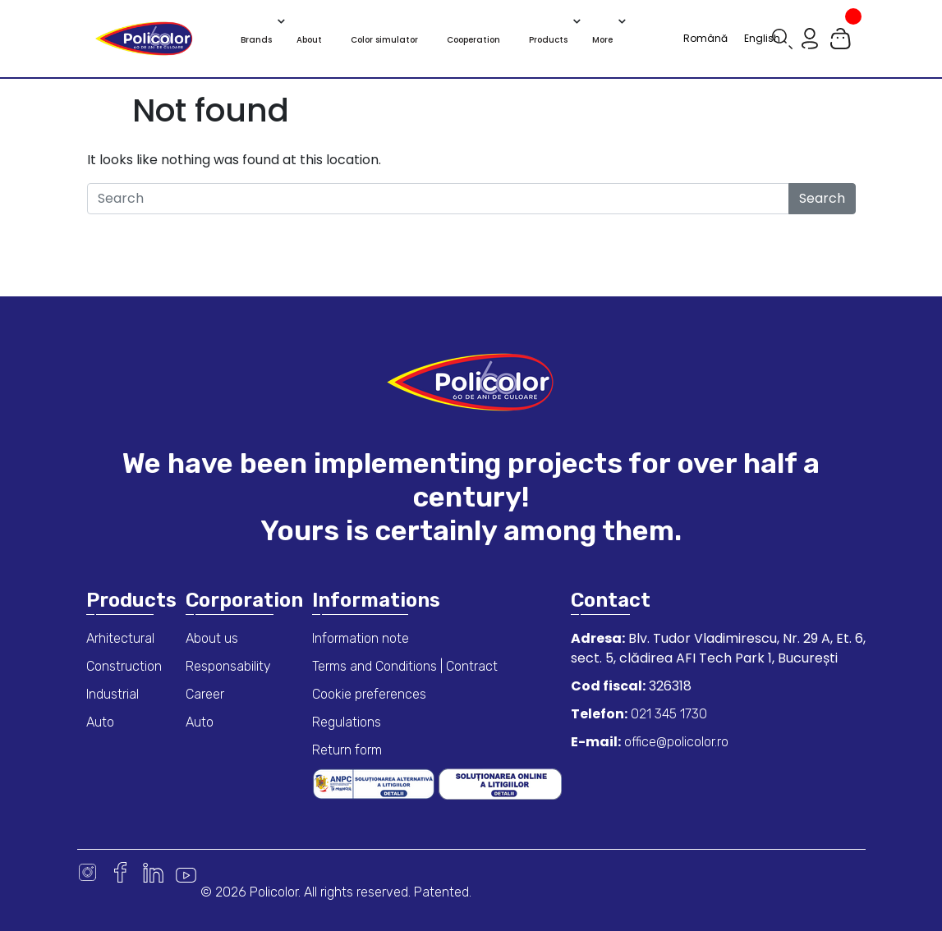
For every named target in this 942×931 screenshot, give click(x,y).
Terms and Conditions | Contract (405, 666)
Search (822, 198)
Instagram (87, 872)
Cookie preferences (369, 694)
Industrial (112, 694)
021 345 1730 (667, 714)
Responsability (228, 666)
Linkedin (153, 872)
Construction (124, 666)
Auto (100, 722)
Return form (347, 750)
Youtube (186, 872)
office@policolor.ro (674, 742)
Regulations (346, 722)
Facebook (120, 872)
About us (212, 638)
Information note (360, 638)
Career (205, 694)
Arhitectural (120, 638)
